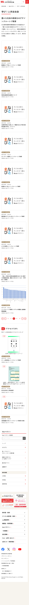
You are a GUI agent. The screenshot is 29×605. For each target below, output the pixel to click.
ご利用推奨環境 (5, 566)
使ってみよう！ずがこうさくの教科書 (14, 452)
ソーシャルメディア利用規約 (8, 561)
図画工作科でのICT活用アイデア (14, 458)
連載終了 (14, 467)
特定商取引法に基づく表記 (7, 563)
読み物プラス (14, 463)
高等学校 (14, 484)
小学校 (14, 476)
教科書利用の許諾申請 (6, 554)
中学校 (14, 480)
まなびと (14, 447)
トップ (14, 443)
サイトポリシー (5, 558)
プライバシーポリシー (6, 556)
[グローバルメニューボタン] (27, 2)
